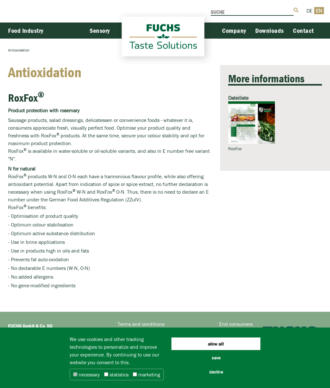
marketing (146, 374)
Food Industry (26, 30)
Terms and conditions (141, 324)
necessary (86, 374)
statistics (116, 374)
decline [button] (216, 372)
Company (234, 30)
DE (309, 10)
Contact (303, 30)
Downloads (269, 30)
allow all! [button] (216, 344)
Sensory (100, 30)
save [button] (216, 358)
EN (319, 10)
